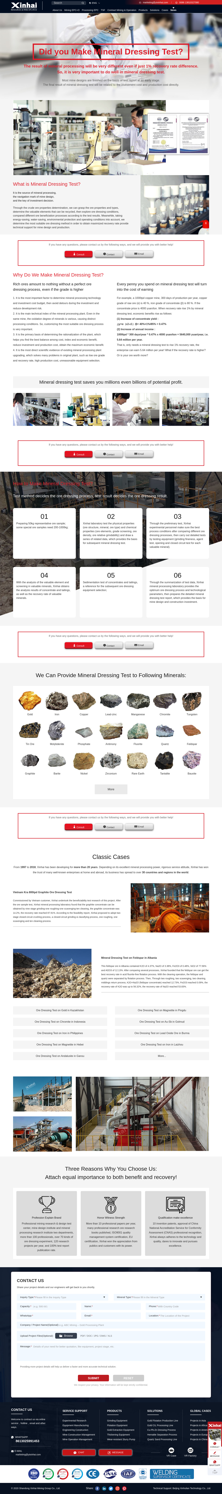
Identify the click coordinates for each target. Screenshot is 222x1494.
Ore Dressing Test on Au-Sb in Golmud (162, 1021)
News (174, 10)
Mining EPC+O (72, 10)
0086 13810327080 (187, 2)
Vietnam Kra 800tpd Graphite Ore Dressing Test (42, 892)
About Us (57, 10)
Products (143, 10)
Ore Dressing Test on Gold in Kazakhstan (60, 1010)
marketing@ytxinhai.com (153, 2)
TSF (103, 10)
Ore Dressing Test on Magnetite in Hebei (60, 1044)
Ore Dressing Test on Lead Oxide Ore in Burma (162, 1033)
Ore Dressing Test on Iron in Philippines (60, 1033)
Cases (165, 10)
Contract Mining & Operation (121, 10)
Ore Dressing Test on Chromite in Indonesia (60, 1021)
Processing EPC (90, 10)
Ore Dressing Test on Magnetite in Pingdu (162, 1010)
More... (162, 1056)
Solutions (154, 10)
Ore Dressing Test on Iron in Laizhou (162, 1044)
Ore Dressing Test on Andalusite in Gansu (60, 1056)
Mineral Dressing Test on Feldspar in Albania (129, 957)
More (111, 789)
